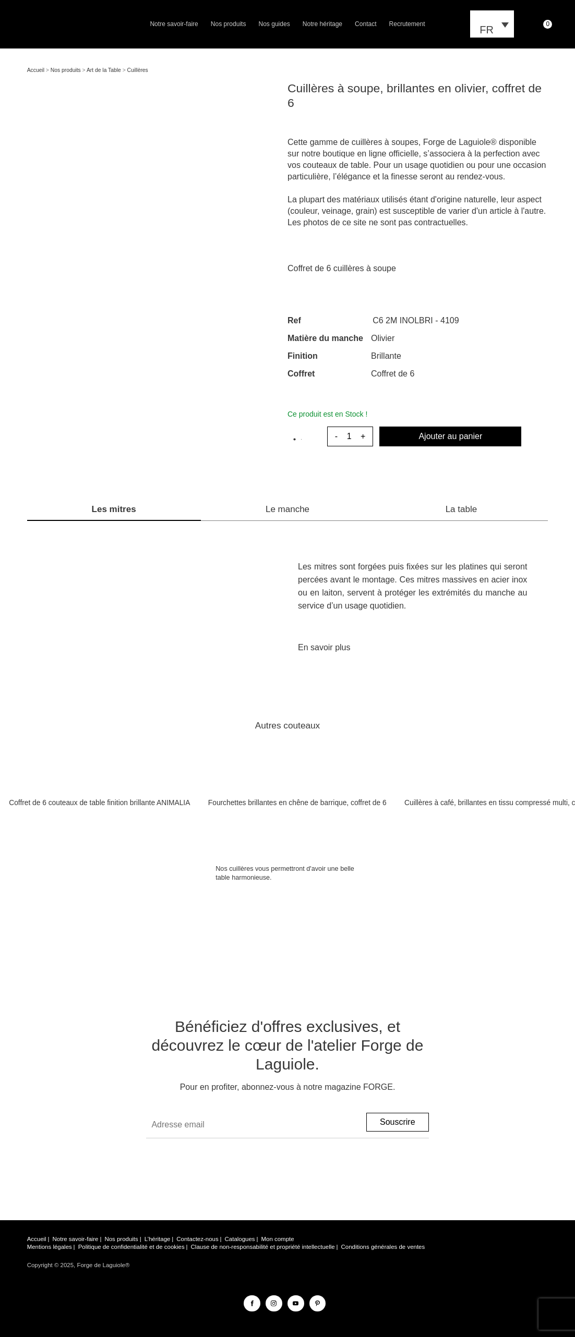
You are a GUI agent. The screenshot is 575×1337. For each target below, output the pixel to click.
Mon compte (277, 1239)
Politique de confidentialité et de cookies (131, 1247)
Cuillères (137, 70)
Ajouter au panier (450, 436)
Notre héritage (322, 24)
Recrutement (407, 24)
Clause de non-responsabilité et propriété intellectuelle (263, 1247)
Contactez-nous (197, 1239)
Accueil (35, 70)
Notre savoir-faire (174, 24)
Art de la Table (104, 70)
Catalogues (240, 1239)
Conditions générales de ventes (383, 1247)
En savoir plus (324, 647)
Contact (366, 24)
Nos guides (274, 24)
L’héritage (158, 1239)
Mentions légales (49, 1247)
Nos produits (228, 24)
